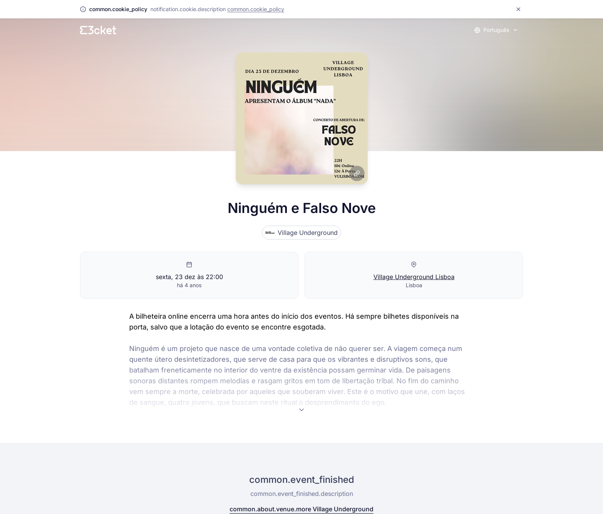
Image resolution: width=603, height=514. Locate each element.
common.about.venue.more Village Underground (301, 509)
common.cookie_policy (255, 9)
